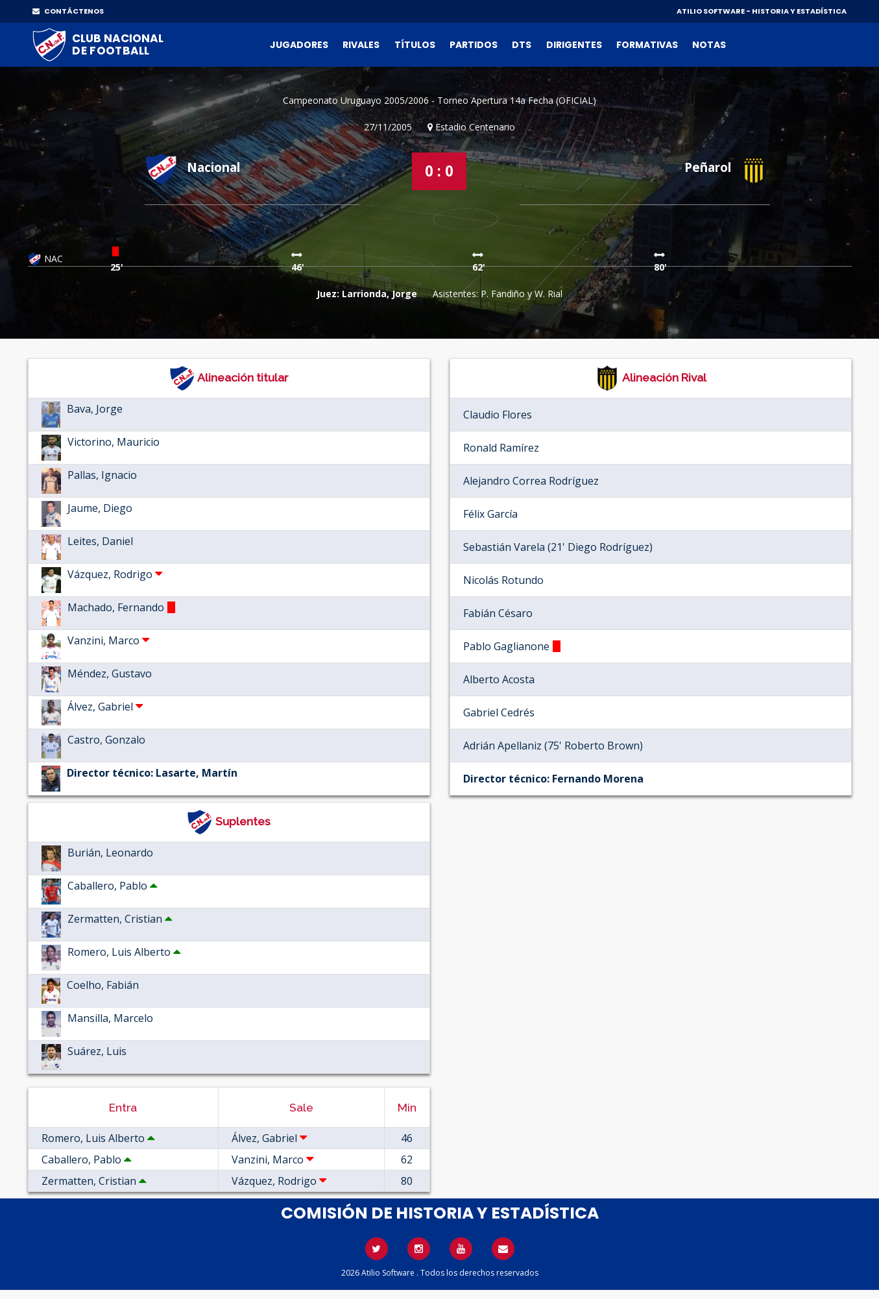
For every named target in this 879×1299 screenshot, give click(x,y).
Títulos (414, 44)
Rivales (361, 44)
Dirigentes (574, 44)
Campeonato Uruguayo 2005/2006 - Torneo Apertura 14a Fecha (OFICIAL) (439, 100)
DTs (521, 44)
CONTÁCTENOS (68, 11)
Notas (709, 44)
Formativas (647, 44)
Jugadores (299, 44)
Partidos (474, 44)
